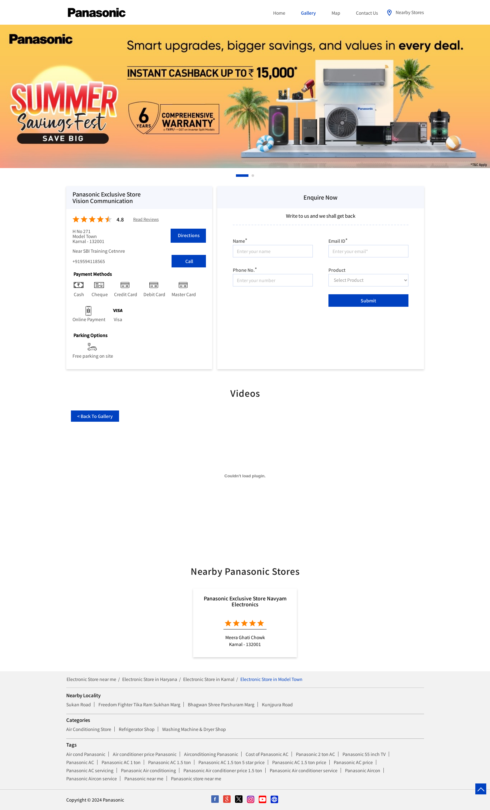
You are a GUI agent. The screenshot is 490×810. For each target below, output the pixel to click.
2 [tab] (253, 175)
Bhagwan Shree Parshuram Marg (221, 704)
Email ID (338, 240)
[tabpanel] (245, 96)
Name (240, 240)
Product (337, 269)
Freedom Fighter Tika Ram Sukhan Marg (139, 704)
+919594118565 (88, 261)
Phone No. (245, 269)
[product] (368, 280)
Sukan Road (78, 704)
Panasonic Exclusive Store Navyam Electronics (245, 601)
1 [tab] (237, 175)
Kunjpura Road (277, 704)
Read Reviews (146, 219)
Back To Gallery (95, 416)
